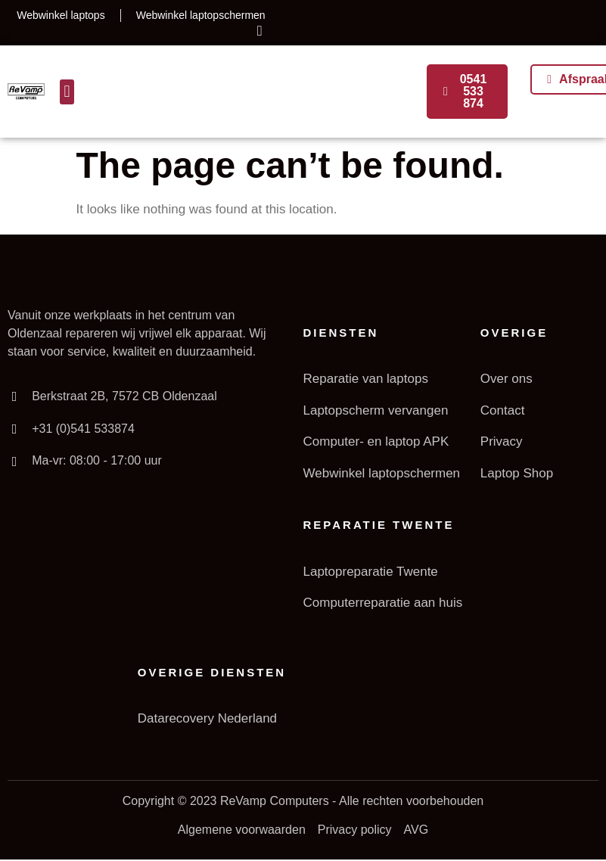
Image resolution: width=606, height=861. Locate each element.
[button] (67, 91)
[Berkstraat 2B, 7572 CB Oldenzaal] (14, 396)
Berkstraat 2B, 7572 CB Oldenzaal (124, 396)
